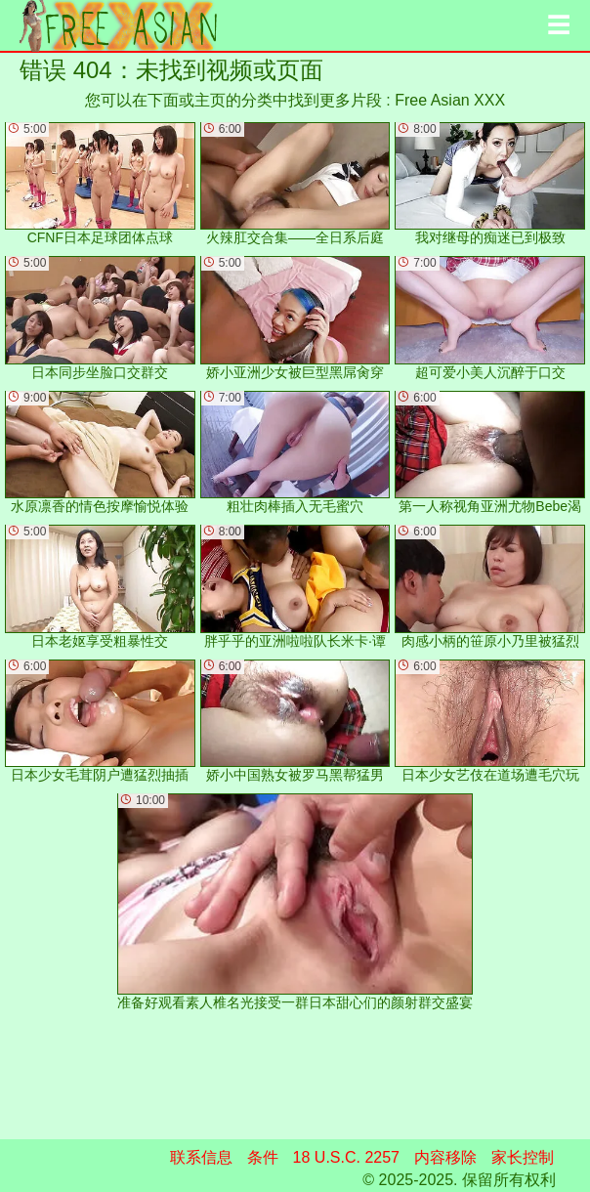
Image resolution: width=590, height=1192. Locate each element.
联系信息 (201, 1157)
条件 (262, 1157)
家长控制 (522, 1157)
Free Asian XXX (450, 100)
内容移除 (445, 1157)
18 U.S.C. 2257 (346, 1157)
